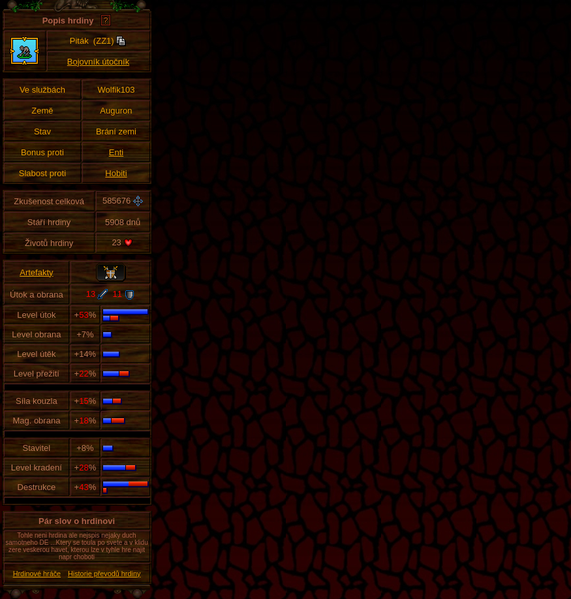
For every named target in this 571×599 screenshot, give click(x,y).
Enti (116, 152)
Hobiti (116, 173)
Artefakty (36, 272)
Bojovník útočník (98, 62)
